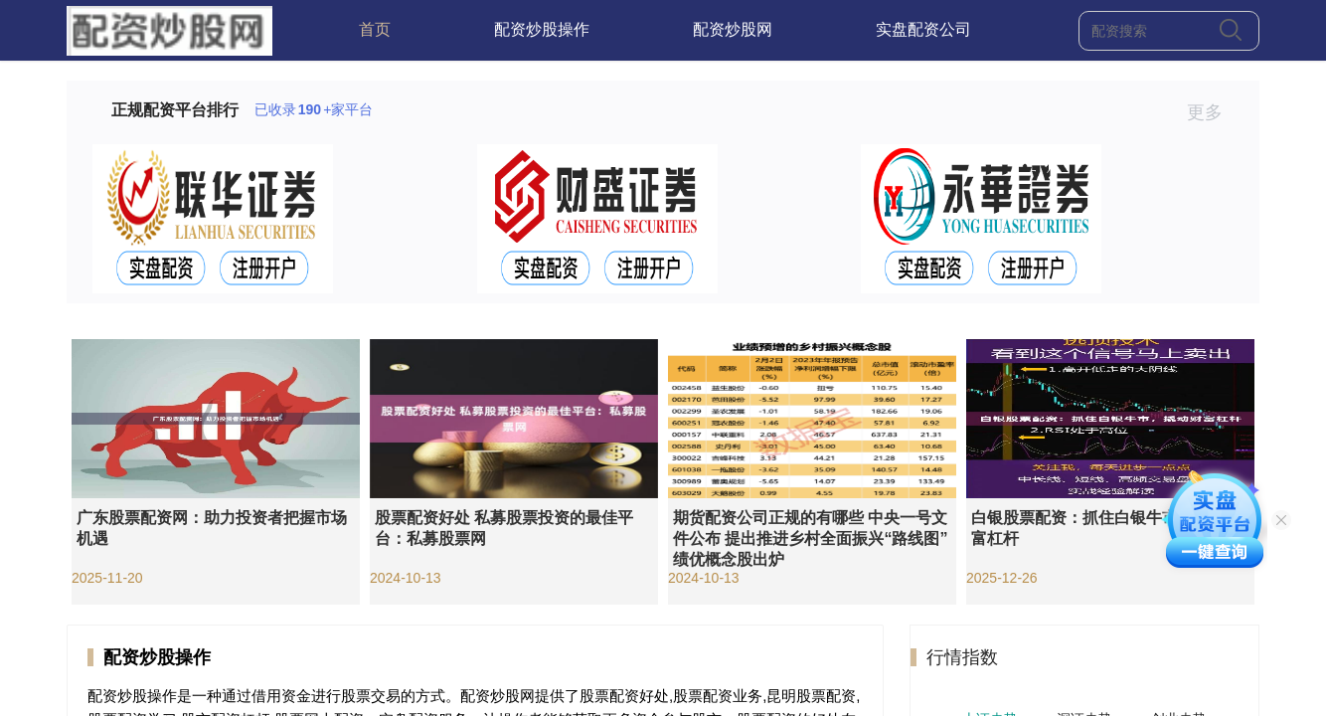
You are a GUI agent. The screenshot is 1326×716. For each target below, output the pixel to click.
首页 (375, 29)
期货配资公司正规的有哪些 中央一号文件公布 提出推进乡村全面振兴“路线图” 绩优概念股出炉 (810, 538)
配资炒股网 (732, 29)
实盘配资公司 (923, 29)
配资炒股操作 (541, 29)
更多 (1213, 112)
